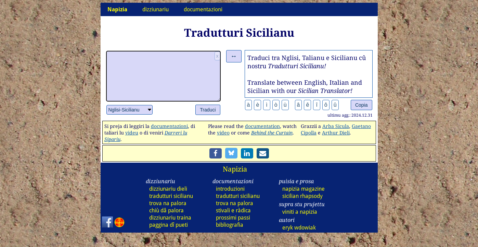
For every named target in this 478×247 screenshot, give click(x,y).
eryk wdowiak (299, 227)
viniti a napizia (299, 212)
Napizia (235, 169)
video (223, 132)
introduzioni (230, 189)
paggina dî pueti (168, 225)
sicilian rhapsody (302, 196)
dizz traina (170, 217)
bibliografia (229, 225)
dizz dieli (168, 189)
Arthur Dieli (336, 132)
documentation (262, 126)
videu (131, 132)
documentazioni (203, 9)
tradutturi (171, 196)
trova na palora (167, 203)
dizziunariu (155, 9)
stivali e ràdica (233, 210)
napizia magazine (303, 189)
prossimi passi (233, 217)
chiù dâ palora (166, 210)
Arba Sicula (335, 126)
